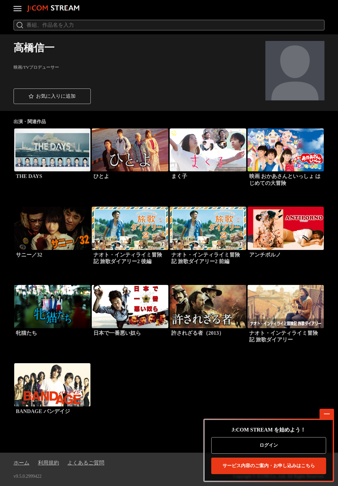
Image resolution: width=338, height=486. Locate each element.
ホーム (21, 463)
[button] (52, 96)
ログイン (268, 445)
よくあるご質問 (85, 463)
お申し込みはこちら (268, 466)
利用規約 (48, 463)
